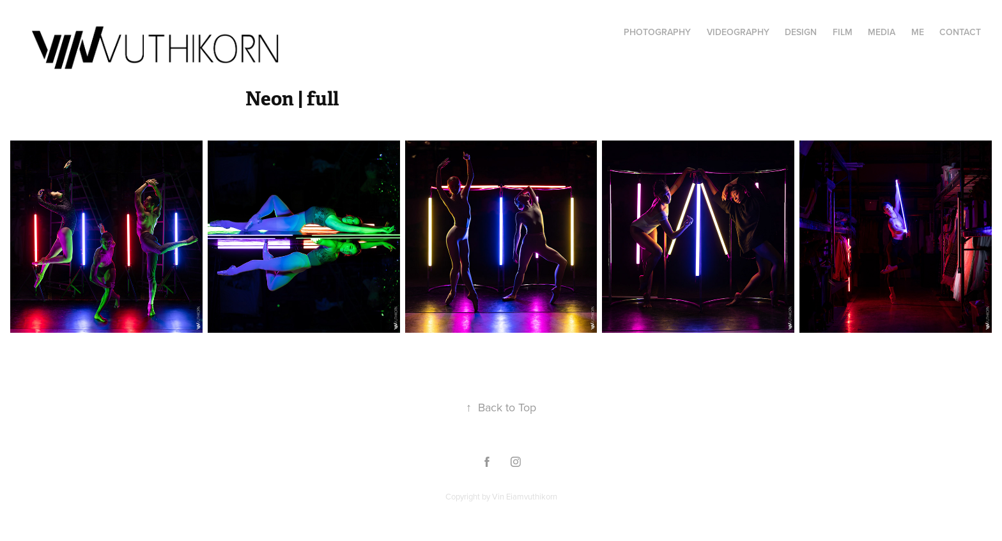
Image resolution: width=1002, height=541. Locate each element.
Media (881, 32)
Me (917, 32)
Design (801, 32)
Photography (657, 32)
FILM (842, 32)
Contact (960, 32)
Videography (738, 32)
